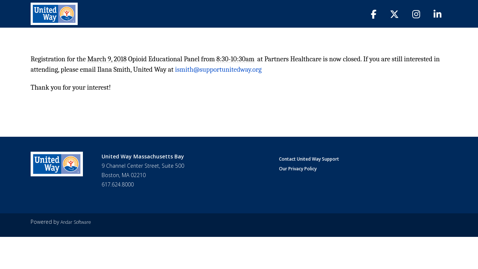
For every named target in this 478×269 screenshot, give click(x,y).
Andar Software (75, 222)
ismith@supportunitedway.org (218, 69)
